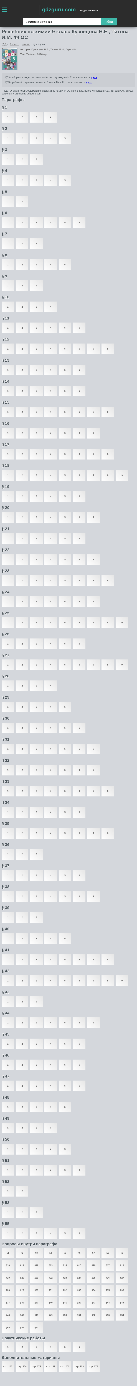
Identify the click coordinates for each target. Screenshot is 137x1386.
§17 (108, 1265)
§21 (36, 1277)
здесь (94, 77)
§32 (65, 1290)
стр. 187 (50, 1366)
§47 (22, 1315)
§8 (107, 1253)
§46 (8, 1315)
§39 (36, 1302)
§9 (122, 1253)
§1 (8, 1253)
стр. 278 (93, 1366)
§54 (122, 1315)
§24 (79, 1277)
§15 (79, 1265)
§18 (122, 1265)
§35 (108, 1290)
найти (109, 21)
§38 (22, 1302)
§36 (122, 1290)
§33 (79, 1290)
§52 (93, 1315)
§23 (65, 1277)
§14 (65, 1265)
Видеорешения (89, 10)
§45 (122, 1302)
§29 (22, 1290)
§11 (22, 1265)
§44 (108, 1302)
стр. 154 (22, 1366)
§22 (51, 1277)
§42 (79, 1302)
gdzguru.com (59, 9)
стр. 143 (7, 1366)
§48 (36, 1315)
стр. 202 (64, 1366)
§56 (22, 1327)
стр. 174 (36, 1366)
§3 (36, 1253)
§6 (79, 1253)
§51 (79, 1315)
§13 (51, 1265)
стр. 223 (79, 1366)
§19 (8, 1277)
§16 (93, 1265)
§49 (51, 1315)
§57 (36, 1327)
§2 (22, 1253)
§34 (93, 1290)
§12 (36, 1265)
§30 (36, 1290)
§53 (108, 1315)
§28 (8, 1290)
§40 (51, 1302)
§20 (22, 1277)
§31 (51, 1290)
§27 (122, 1277)
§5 (65, 1253)
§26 (108, 1277)
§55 (8, 1327)
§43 (93, 1302)
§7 (93, 1253)
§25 (93, 1277)
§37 (8, 1302)
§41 (65, 1302)
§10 (8, 1265)
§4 (50, 1253)
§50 (65, 1315)
